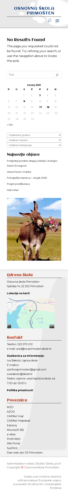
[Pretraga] (57, 74)
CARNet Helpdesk (18, 420)
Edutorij (12, 425)
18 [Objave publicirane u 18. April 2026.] (48, 107)
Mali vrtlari (13, 190)
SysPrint (12, 448)
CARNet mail (15, 416)
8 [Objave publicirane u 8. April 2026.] (24, 101)
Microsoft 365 (15, 430)
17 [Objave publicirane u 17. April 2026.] (40, 107)
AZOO (11, 411)
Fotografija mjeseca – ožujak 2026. (27, 177)
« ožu (10, 124)
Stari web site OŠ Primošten (25, 452)
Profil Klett (13, 439)
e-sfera (11, 434)
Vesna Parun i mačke (19, 171)
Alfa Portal (13, 443)
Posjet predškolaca (18, 183)
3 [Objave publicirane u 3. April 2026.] (40, 95)
